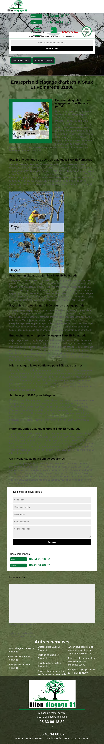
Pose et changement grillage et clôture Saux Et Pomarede (52, 673)
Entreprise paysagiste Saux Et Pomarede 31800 (81, 671)
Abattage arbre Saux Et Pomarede (19, 666)
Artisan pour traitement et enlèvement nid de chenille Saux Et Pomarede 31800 (81, 650)
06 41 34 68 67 (57, 22)
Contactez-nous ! (43, 60)
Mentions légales (76, 739)
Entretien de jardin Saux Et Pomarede (51, 665)
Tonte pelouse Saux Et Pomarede (19, 658)
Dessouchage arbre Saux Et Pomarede (21, 650)
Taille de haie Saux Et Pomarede (48, 656)
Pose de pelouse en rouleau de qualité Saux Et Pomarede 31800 (81, 661)
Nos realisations (21, 60)
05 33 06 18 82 (57, 16)
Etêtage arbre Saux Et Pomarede (49, 648)
